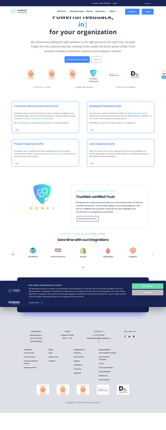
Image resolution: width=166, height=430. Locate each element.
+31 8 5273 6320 (99, 352)
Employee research (30, 385)
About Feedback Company (107, 370)
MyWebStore (78, 382)
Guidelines (52, 378)
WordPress (77, 370)
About (112, 11)
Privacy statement (105, 389)
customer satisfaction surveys (35, 135)
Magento (77, 378)
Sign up (83, 318)
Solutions (61, 11)
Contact (132, 12)
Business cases (77, 11)
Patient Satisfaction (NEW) (77, 76)
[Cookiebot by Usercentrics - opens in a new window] (14, 425)
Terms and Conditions (106, 385)
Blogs (50, 370)
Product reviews (57, 170)
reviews (17, 135)
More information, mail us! (90, 235)
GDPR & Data (103, 393)
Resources (100, 11)
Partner (89, 11)
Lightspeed (77, 390)
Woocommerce (79, 374)
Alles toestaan (147, 409)
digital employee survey (137, 130)
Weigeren (147, 415)
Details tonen (34, 426)
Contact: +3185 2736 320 (101, 3)
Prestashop (77, 386)
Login (115, 3)
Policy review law (104, 397)
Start (147, 12)
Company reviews (29, 374)
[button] (153, 271)
